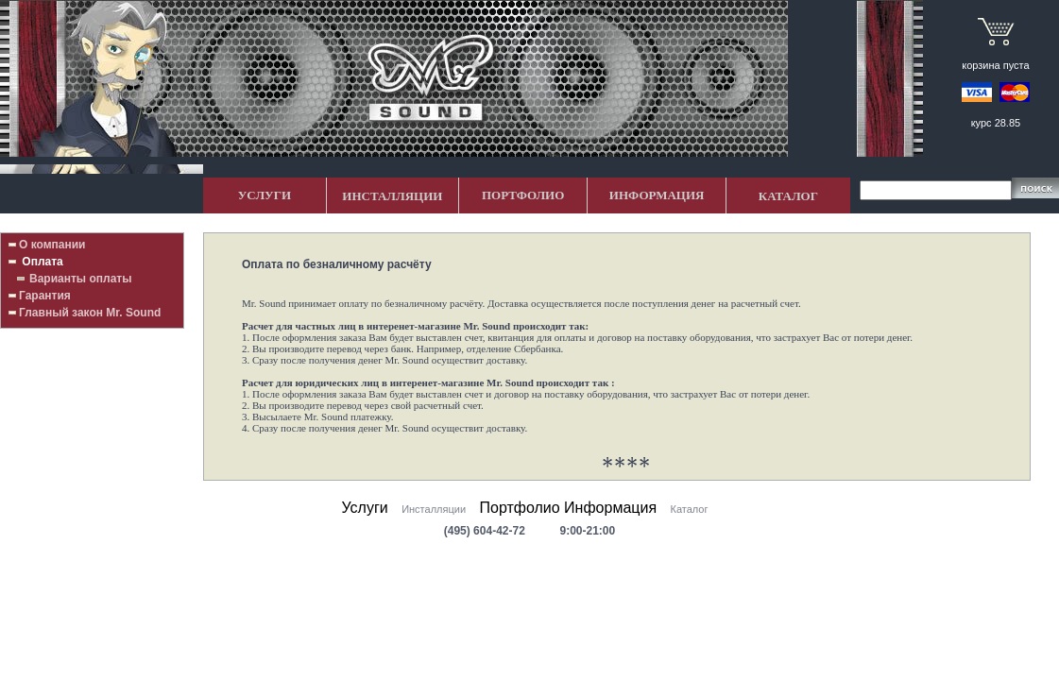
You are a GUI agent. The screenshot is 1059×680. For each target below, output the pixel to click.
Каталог (690, 509)
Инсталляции (433, 509)
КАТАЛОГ (788, 196)
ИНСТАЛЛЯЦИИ (392, 196)
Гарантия (45, 295)
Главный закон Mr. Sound (90, 312)
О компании (52, 244)
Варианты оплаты (80, 278)
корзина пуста (995, 65)
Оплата (41, 261)
